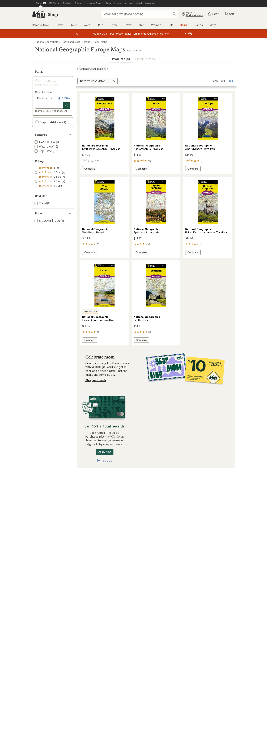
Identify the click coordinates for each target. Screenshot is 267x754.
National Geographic (46, 41)
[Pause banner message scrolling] (189, 34)
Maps (87, 41)
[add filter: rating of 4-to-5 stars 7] (50, 172)
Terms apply (106, 374)
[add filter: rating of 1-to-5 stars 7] (50, 186)
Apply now (104, 451)
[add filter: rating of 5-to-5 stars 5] (50, 168)
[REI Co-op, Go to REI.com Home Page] (38, 14)
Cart (229, 14)
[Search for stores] (66, 105)
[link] (104, 118)
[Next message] (185, 34)
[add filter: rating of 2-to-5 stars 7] (50, 181)
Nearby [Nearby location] (63, 98)
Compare (90, 169)
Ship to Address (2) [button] (50, 122)
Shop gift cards (95, 380)
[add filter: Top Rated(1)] (43, 151)
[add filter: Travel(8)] (40, 203)
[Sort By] (97, 81)
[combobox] (139, 14)
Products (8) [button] (121, 58)
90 (231, 81)
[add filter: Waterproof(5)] (44, 146)
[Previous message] (77, 34)
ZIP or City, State (44, 98)
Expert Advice (145, 58)
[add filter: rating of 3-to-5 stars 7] (50, 177)
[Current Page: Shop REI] (41, 3)
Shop (53, 14)
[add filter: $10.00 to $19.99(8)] (47, 220)
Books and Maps (71, 41)
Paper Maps (100, 41)
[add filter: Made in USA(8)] (44, 142)
